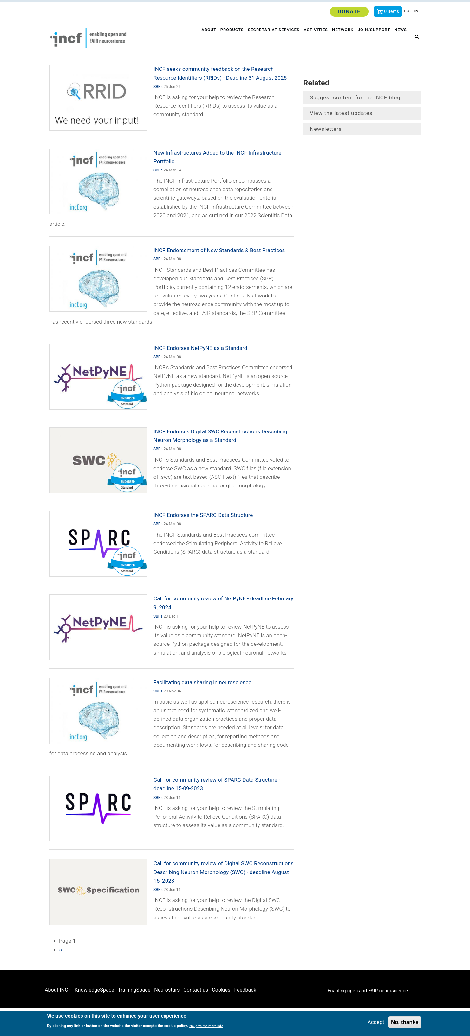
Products (229, 38)
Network (342, 38)
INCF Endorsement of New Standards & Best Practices (219, 250)
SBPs (158, 86)
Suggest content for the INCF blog (355, 97)
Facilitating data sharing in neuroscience (202, 682)
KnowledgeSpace (94, 990)
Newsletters (326, 129)
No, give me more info (206, 1026)
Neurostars (167, 990)
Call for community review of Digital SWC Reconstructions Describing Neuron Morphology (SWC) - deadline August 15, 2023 (223, 872)
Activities (314, 38)
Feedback (245, 990)
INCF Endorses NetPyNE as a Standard (200, 348)
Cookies (221, 990)
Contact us (195, 990)
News (401, 38)
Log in (411, 11)
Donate (348, 11)
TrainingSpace (134, 990)
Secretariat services (272, 38)
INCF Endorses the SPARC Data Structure (203, 515)
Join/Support (374, 38)
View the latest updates (341, 113)
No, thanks (405, 1022)
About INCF (58, 990)
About (206, 38)
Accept (376, 1022)
